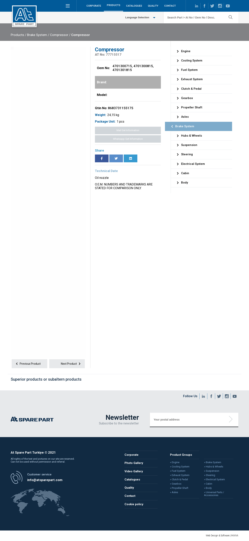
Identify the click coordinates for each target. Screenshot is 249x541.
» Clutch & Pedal (178, 479)
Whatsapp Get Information (128, 138)
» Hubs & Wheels (211, 467)
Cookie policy (133, 503)
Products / (18, 35)
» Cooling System (178, 467)
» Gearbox (174, 483)
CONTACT (170, 5)
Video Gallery (133, 471)
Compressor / (60, 35)
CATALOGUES (134, 5)
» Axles (173, 492)
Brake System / (38, 35)
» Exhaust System (178, 475)
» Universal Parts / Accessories (212, 493)
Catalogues (132, 479)
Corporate (131, 455)
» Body (206, 488)
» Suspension (209, 471)
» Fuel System (176, 471)
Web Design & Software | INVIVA (222, 535)
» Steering (207, 475)
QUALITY (153, 5)
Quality (129, 487)
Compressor (80, 35)
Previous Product (28, 363)
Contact (129, 495)
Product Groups (179, 455)
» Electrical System (212, 479)
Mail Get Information (128, 130)
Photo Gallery (133, 463)
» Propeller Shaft (178, 488)
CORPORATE (93, 5)
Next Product (71, 363)
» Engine (173, 463)
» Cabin (206, 483)
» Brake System (210, 463)
